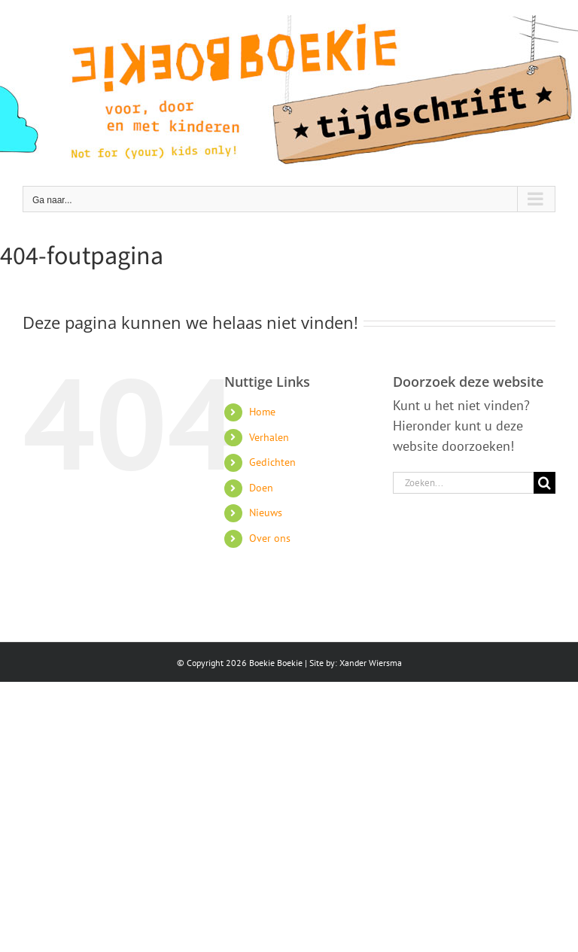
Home (262, 411)
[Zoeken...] (463, 483)
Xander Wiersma (370, 662)
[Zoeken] (544, 483)
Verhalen (269, 437)
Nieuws (265, 512)
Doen (261, 487)
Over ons (270, 538)
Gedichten (272, 462)
